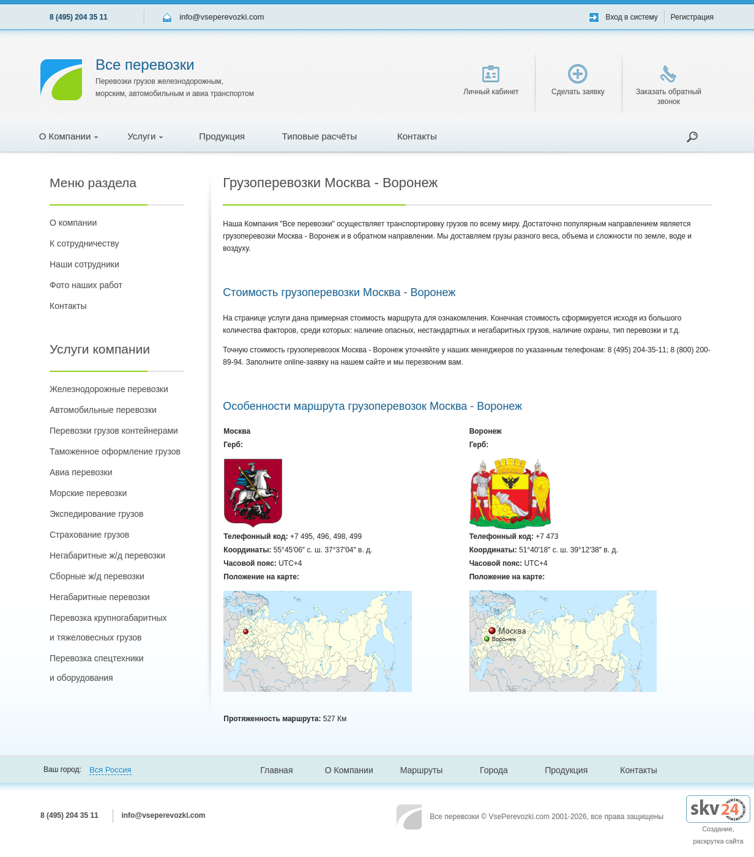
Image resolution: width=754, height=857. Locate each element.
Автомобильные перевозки (103, 410)
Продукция (222, 136)
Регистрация (692, 17)
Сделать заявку (578, 80)
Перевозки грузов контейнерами (114, 431)
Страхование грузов (89, 535)
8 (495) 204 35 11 (79, 17)
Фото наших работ (86, 285)
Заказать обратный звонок (668, 85)
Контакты (417, 136)
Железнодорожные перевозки (109, 389)
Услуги (145, 136)
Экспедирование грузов (96, 514)
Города (494, 770)
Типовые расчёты (319, 136)
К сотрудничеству (84, 243)
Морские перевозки (88, 493)
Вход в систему (632, 17)
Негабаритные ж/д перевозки (107, 555)
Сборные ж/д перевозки (97, 576)
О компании (73, 223)
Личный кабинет (490, 80)
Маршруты (421, 770)
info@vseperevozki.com (221, 16)
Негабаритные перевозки (100, 597)
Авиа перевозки (81, 472)
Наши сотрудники (84, 264)
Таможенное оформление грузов (115, 451)
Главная (276, 770)
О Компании (69, 136)
